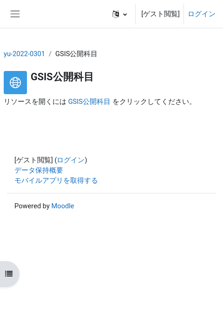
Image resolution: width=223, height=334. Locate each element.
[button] (119, 14)
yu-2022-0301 (24, 54)
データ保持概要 (38, 170)
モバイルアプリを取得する (56, 180)
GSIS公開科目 (89, 101)
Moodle (63, 206)
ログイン (202, 14)
